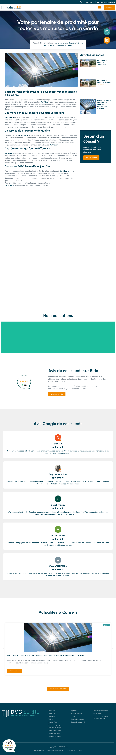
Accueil (36, 43)
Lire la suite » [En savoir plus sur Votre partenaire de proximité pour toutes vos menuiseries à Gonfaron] (101, 111)
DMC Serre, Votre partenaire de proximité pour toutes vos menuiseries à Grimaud (46, 655)
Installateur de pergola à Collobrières (102, 62)
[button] (99, 7)
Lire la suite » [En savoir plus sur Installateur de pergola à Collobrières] (101, 67)
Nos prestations (46, 43)
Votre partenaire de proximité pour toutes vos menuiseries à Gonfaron (104, 104)
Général (106, 625)
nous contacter (44, 183)
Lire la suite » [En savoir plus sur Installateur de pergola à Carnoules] (101, 85)
